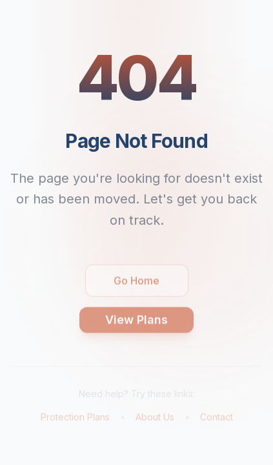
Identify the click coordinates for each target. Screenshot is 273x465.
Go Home (136, 284)
